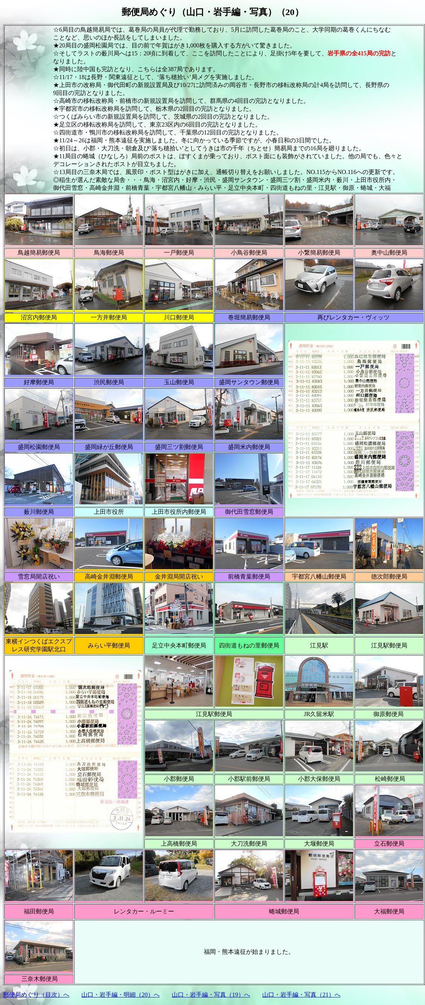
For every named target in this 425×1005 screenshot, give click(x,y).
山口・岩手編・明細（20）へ (120, 994)
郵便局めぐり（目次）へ (36, 994)
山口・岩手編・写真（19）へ (211, 994)
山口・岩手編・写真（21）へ (301, 994)
